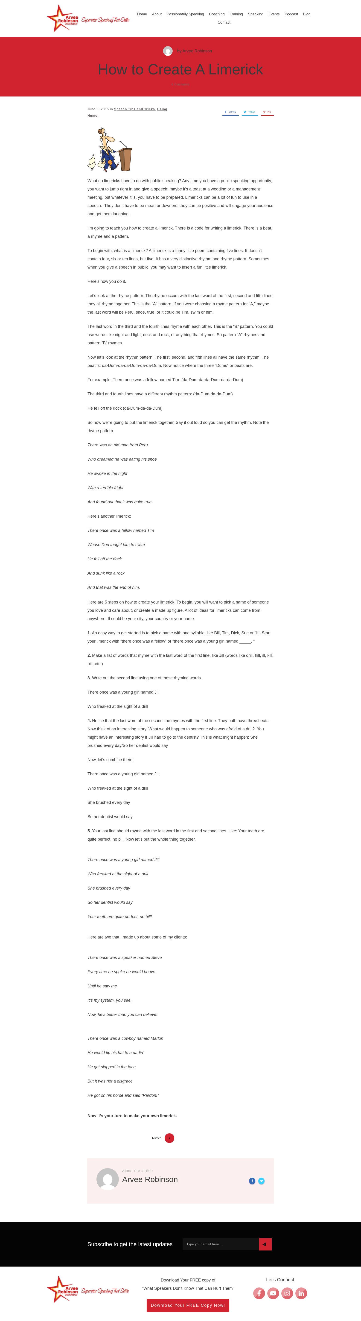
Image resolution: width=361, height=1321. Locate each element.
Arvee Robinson (197, 51)
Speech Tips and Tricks (134, 109)
